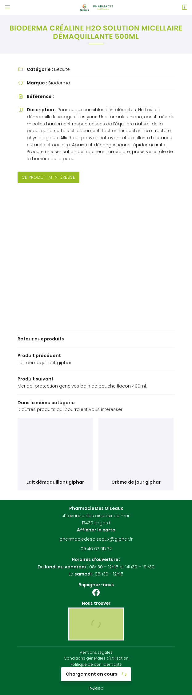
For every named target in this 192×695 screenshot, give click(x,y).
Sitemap (96, 676)
